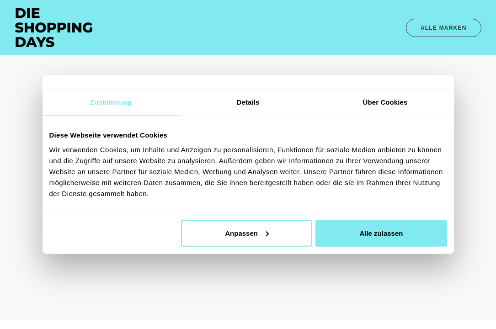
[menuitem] (443, 27)
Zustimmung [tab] (111, 102)
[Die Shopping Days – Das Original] (54, 27)
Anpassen (247, 233)
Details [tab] (248, 102)
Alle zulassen (381, 233)
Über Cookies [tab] (385, 102)
